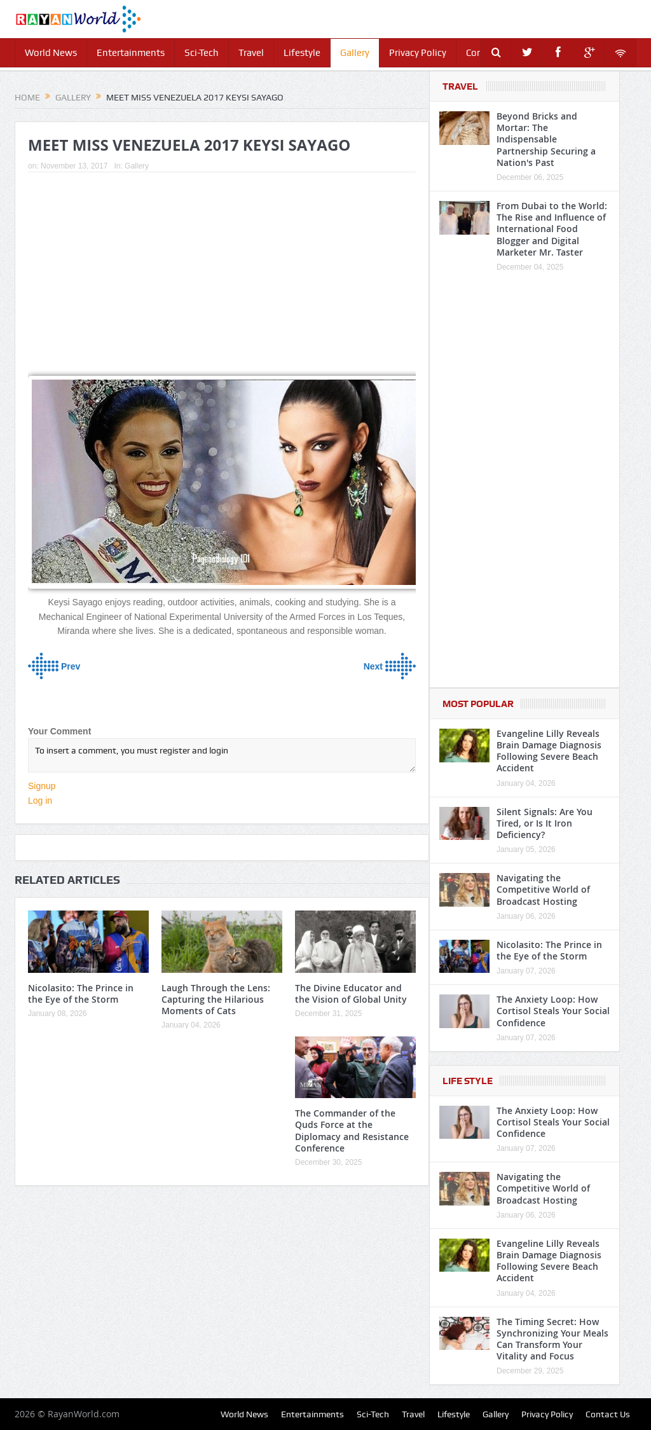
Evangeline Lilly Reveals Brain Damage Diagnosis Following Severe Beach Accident (549, 750)
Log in (40, 800)
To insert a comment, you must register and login (222, 755)
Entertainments (131, 52)
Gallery (354, 52)
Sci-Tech (201, 52)
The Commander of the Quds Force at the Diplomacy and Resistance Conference (352, 1130)
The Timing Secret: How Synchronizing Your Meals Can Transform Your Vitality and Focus (552, 1339)
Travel (251, 52)
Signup (42, 786)
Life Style (467, 1081)
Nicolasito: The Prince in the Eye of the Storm (81, 993)
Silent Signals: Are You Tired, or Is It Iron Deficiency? (545, 823)
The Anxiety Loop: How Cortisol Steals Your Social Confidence (553, 1010)
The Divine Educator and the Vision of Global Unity (351, 993)
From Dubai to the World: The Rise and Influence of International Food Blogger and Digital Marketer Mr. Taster (552, 229)
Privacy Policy (417, 52)
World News (51, 52)
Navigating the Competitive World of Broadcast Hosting (543, 889)
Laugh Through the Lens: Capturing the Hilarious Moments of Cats (215, 999)
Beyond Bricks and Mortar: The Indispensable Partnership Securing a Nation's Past (546, 139)
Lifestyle (302, 52)
